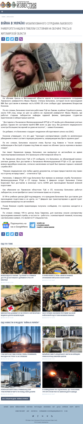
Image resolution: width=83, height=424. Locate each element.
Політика (29, 407)
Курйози (65, 407)
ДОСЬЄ (59, 407)
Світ (53, 407)
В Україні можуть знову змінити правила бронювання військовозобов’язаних (57, 276)
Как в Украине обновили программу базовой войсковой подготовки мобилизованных (58, 314)
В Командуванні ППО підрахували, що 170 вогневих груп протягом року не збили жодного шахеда (61, 390)
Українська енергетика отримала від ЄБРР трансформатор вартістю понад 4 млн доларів (18, 390)
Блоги (12, 407)
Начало (6, 407)
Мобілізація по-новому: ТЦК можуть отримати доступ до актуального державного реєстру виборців (18, 277)
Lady (28, 411)
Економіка (47, 407)
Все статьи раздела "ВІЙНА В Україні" (15, 399)
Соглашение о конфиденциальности (50, 411)
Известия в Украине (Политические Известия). (42, 420)
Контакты (34, 411)
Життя (77, 407)
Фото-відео (38, 407)
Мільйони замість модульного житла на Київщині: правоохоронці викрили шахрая (61, 355)
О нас (66, 411)
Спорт (71, 407)
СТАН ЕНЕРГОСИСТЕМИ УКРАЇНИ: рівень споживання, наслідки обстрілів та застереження (19, 355)
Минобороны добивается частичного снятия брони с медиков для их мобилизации (21, 314)
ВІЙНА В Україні (13, 23)
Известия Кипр (20, 411)
